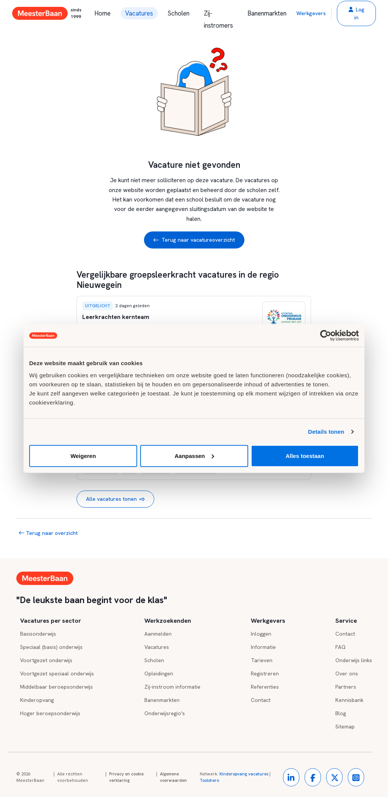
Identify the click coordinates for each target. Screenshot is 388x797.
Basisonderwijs (38, 633)
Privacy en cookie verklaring (126, 777)
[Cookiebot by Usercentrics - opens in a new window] (326, 335)
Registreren (265, 673)
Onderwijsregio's (164, 713)
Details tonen (326, 431)
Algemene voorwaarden (173, 777)
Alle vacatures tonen (115, 499)
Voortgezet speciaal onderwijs (57, 673)
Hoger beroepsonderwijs (50, 713)
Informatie (263, 647)
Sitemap (345, 726)
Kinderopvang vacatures (243, 774)
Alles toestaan (305, 455)
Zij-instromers (218, 14)
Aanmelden (158, 633)
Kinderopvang (37, 700)
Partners (345, 686)
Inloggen (261, 633)
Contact (261, 700)
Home (102, 13)
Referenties (265, 686)
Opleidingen (158, 673)
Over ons (346, 673)
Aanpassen (194, 455)
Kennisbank (349, 700)
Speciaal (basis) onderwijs (51, 647)
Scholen (178, 13)
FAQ (340, 647)
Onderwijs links (353, 660)
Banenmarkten (266, 13)
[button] (356, 13)
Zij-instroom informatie (172, 686)
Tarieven (261, 660)
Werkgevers (311, 13)
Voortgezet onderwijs (46, 660)
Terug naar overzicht (48, 533)
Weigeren (83, 455)
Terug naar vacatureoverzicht (194, 240)
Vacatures (139, 13)
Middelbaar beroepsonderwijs (56, 686)
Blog (340, 713)
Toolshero (209, 780)
